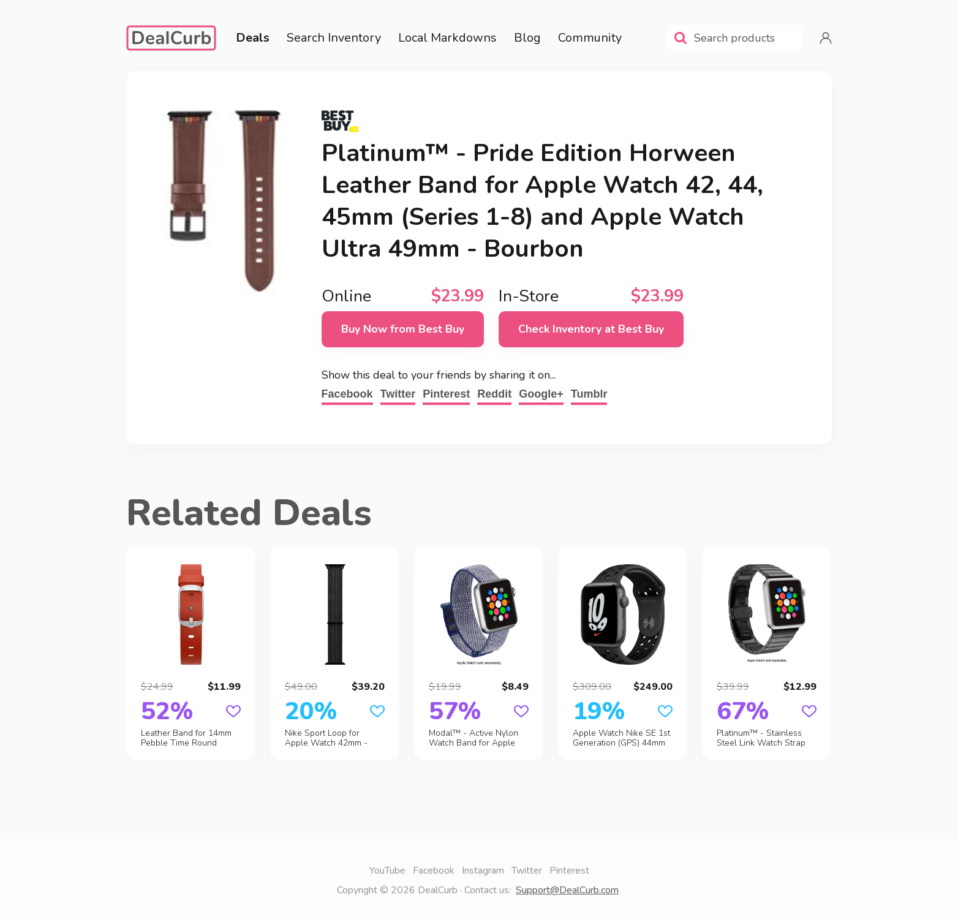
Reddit (494, 394)
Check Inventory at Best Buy (591, 329)
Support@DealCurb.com (567, 890)
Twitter (398, 394)
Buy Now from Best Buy (402, 329)
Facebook (347, 394)
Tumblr (589, 394)
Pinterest (446, 394)
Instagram (483, 870)
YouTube (387, 870)
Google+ (541, 394)
